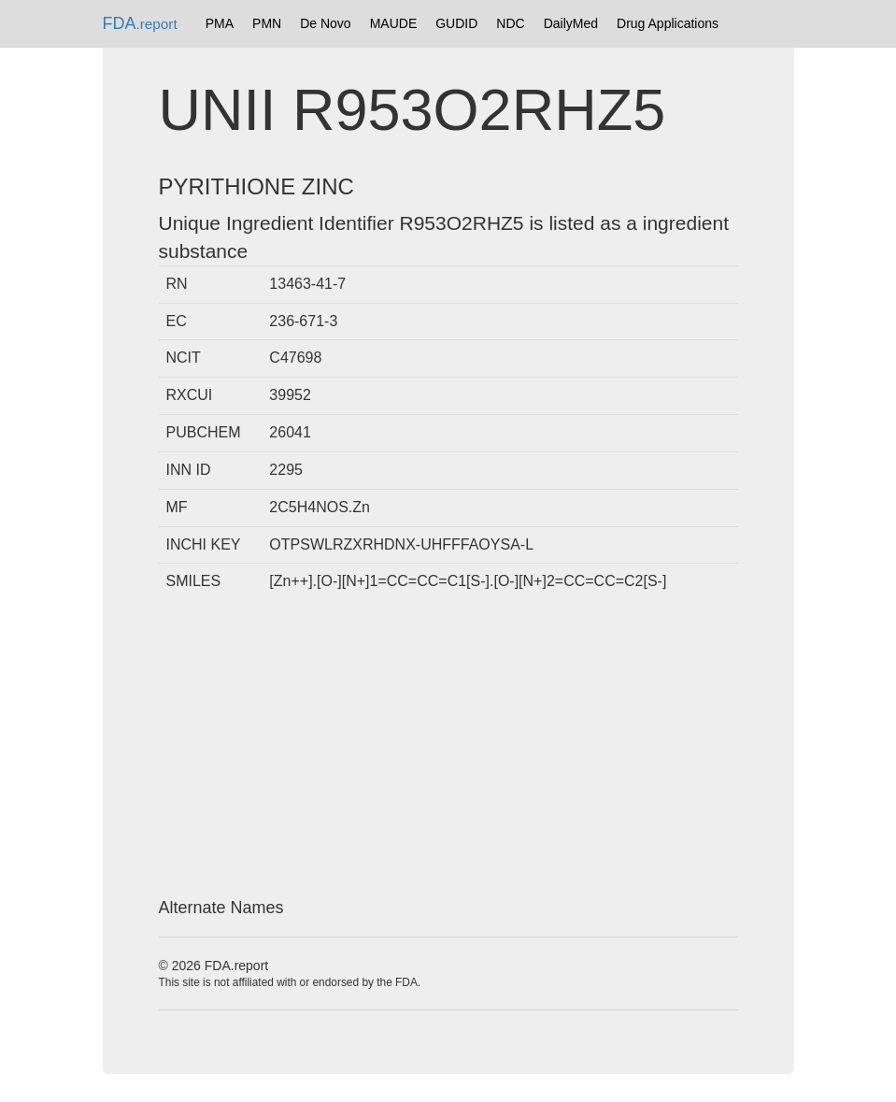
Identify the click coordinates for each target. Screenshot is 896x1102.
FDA (140, 23)
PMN (266, 23)
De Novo (325, 23)
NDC (510, 23)
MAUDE (394, 23)
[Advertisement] (448, 749)
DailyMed (571, 23)
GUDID (456, 23)
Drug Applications (667, 23)
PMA (220, 23)
